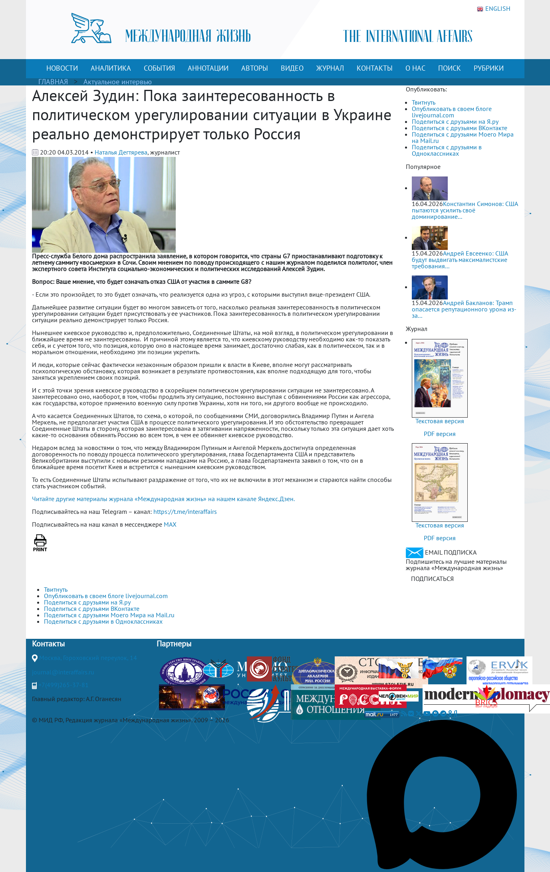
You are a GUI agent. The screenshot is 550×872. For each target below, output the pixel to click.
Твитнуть (423, 102)
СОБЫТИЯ (159, 68)
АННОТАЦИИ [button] (208, 68)
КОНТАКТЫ (375, 68)
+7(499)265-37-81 (63, 685)
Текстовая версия (439, 421)
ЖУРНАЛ (330, 68)
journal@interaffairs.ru (63, 672)
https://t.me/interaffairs (185, 511)
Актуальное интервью (117, 81)
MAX (170, 524)
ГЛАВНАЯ (53, 81)
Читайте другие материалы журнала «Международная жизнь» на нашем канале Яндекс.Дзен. (163, 499)
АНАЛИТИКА (111, 68)
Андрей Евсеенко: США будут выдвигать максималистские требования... (460, 259)
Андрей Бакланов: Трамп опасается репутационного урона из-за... (464, 309)
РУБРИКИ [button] (489, 68)
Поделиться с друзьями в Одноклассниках (447, 150)
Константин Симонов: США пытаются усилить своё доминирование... (465, 210)
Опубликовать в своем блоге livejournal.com (452, 112)
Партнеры (174, 643)
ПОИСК (449, 68)
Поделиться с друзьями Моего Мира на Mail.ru (463, 137)
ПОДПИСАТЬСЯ (432, 579)
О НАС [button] (415, 68)
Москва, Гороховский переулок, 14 (88, 658)
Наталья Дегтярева (121, 152)
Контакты (48, 643)
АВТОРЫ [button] (254, 68)
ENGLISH (493, 8)
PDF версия (440, 434)
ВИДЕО (292, 68)
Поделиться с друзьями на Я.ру (455, 121)
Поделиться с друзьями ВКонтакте (459, 128)
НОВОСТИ (62, 68)
